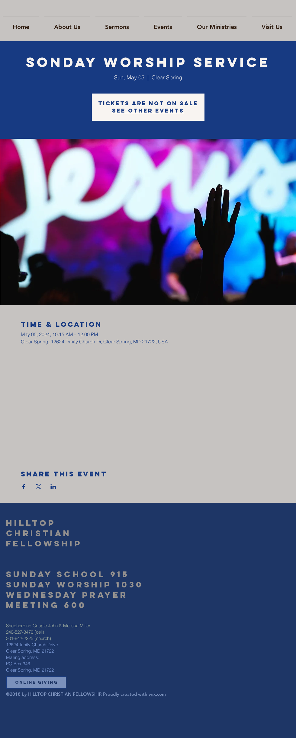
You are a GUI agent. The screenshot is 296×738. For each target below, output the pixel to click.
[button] (36, 682)
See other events (148, 110)
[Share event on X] (38, 486)
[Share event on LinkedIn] (53, 486)
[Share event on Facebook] (24, 486)
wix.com (157, 694)
